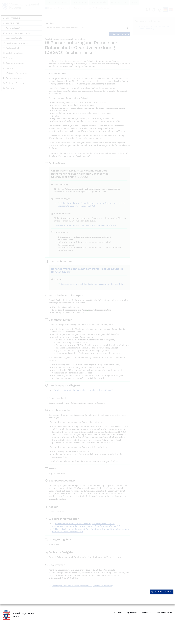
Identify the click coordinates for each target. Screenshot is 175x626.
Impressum (131, 612)
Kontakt (118, 612)
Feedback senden (161, 592)
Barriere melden (165, 612)
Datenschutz (147, 612)
